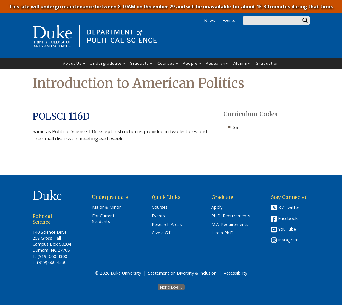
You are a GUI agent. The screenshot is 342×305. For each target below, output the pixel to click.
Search (305, 20)
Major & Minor (106, 207)
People (190, 63)
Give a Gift (162, 233)
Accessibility (235, 273)
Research (215, 63)
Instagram (288, 240)
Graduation (267, 63)
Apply (216, 207)
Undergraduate (105, 63)
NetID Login (171, 287)
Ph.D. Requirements (230, 216)
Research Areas (167, 224)
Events (228, 20)
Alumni (240, 63)
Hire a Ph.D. (222, 233)
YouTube (287, 229)
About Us (72, 63)
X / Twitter (288, 207)
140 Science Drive (50, 232)
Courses (166, 63)
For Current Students (103, 218)
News (209, 20)
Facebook (288, 218)
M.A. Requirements (229, 224)
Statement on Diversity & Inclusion (182, 273)
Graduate (139, 63)
